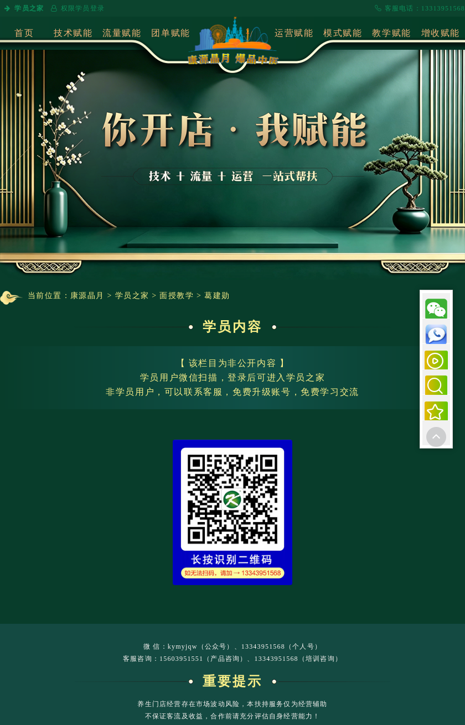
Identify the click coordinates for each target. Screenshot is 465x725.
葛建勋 (217, 295)
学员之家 (23, 8)
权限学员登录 (77, 8)
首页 (24, 33)
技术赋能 (73, 33)
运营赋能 (294, 33)
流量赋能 (121, 33)
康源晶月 (87, 295)
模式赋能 (342, 33)
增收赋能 (440, 33)
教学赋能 (391, 33)
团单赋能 (170, 33)
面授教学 (176, 295)
